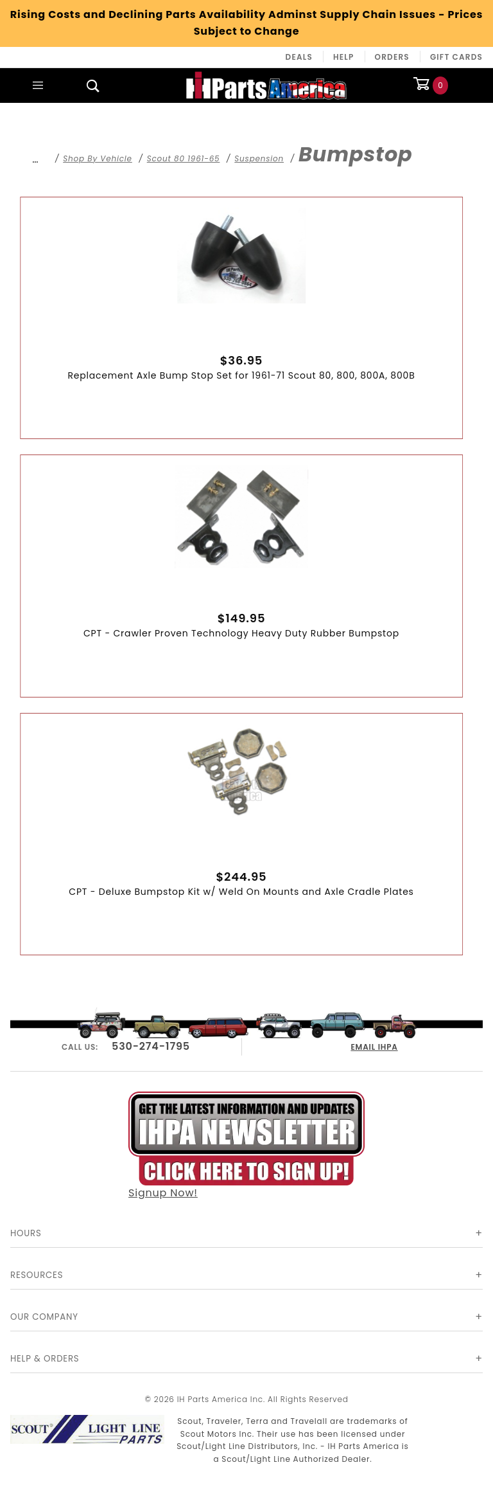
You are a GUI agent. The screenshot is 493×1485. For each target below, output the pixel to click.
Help (343, 56)
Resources (36, 1275)
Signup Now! (246, 1144)
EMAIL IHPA (374, 1045)
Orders (392, 56)
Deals (299, 56)
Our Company (44, 1317)
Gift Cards (456, 56)
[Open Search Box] (93, 85)
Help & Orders (44, 1359)
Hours (26, 1233)
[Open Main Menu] (37, 85)
